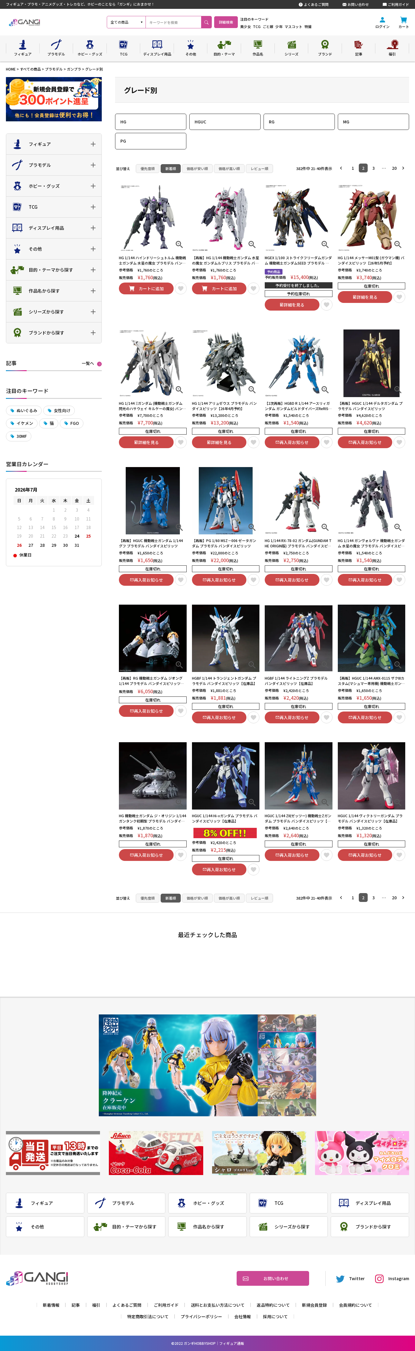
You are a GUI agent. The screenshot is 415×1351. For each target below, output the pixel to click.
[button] (342, 168)
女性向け (62, 410)
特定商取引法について (148, 1316)
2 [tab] (287, 1040)
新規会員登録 (314, 1305)
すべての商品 (30, 68)
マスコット (309, 26)
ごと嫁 (283, 26)
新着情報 (51, 1305)
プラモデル (54, 68)
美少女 (261, 26)
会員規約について (355, 1305)
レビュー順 (259, 168)
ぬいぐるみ (27, 410)
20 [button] (394, 168)
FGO (74, 423)
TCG (272, 26)
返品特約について (273, 1305)
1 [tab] (287, 1023)
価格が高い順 (229, 168)
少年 (294, 26)
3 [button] (373, 168)
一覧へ (88, 363)
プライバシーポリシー (201, 1316)
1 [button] (353, 168)
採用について (275, 1316)
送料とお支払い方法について (218, 1305)
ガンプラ (74, 68)
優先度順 (148, 168)
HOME (11, 68)
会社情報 (242, 1316)
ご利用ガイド (396, 4)
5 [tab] (287, 1090)
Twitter (350, 1278)
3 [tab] (287, 1057)
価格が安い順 (197, 168)
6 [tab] (287, 1108)
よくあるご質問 (314, 4)
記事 (76, 1305)
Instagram (392, 1278)
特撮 (323, 26)
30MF (22, 436)
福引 (96, 1305)
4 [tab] (287, 1074)
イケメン (25, 423)
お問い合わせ (356, 4)
